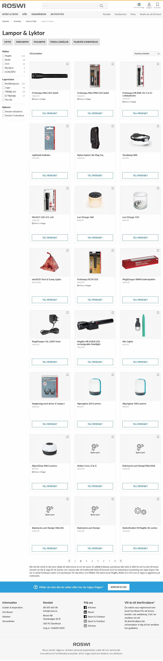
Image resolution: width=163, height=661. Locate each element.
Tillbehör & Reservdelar (86, 42)
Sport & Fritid (10, 14)
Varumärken (38, 14)
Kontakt (107, 14)
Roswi (91, 612)
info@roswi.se (50, 610)
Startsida (5, 21)
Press (133, 14)
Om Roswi (7, 612)
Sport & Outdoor (96, 616)
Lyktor (7, 42)
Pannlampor (22, 42)
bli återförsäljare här (135, 621)
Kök (24, 14)
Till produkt (49, 113)
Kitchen (92, 607)
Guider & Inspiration (12, 607)
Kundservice (120, 14)
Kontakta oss (119, 587)
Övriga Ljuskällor (59, 42)
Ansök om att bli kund (150, 14)
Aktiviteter (57, 14)
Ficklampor (39, 42)
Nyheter (6, 616)
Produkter (17, 21)
